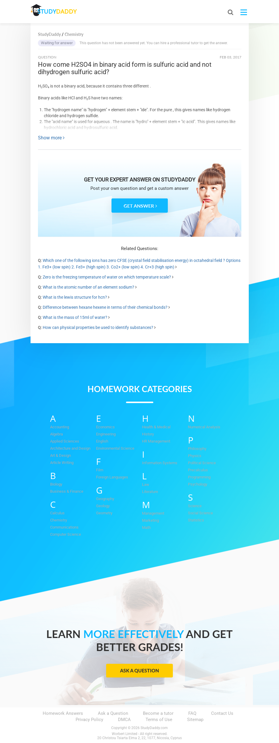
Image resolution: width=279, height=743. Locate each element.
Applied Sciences (64, 441)
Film (99, 470)
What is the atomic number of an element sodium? (89, 287)
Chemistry (58, 520)
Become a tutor (158, 713)
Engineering (106, 434)
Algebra (56, 434)
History (148, 434)
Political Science (202, 463)
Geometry (104, 513)
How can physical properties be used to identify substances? (98, 327)
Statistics (196, 520)
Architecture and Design (70, 448)
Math (146, 527)
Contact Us (222, 713)
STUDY (62, 12)
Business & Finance (66, 491)
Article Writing (62, 462)
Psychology (197, 484)
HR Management (156, 441)
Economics (105, 427)
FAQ (192, 713)
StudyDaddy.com (154, 728)
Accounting (59, 427)
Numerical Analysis (204, 427)
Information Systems (159, 463)
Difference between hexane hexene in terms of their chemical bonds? (105, 307)
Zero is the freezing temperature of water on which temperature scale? (107, 277)
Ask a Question (139, 670)
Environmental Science (115, 448)
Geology (103, 506)
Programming (199, 477)
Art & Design (60, 455)
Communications (64, 527)
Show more (51, 138)
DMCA (124, 719)
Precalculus (198, 470)
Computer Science (65, 534)
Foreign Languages (112, 477)
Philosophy (197, 448)
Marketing (150, 520)
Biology (56, 484)
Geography (105, 499)
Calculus (57, 513)
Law (145, 484)
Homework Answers (63, 713)
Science (195, 506)
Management (153, 513)
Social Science (200, 513)
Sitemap (195, 719)
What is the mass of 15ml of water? (75, 317)
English (102, 441)
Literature (150, 491)
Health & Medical (156, 427)
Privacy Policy (89, 719)
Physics (194, 456)
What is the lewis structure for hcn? (75, 297)
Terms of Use (159, 719)
